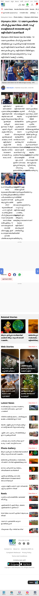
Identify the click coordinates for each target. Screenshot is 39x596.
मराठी (21, 1)
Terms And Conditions (19, 556)
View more (33, 347)
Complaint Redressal (13, 552)
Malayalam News (6, 17)
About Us (16, 549)
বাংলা (31, 1)
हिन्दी (2, 1)
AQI (23, 5)
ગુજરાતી (27, 1)
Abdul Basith (10, 88)
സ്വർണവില (24, 13)
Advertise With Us (27, 549)
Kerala (32, 9)
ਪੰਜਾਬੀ (35, 1)
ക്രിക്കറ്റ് (32, 13)
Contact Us (8, 549)
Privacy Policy (26, 552)
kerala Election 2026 (21, 9)
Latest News (7, 402)
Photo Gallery (18, 17)
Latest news (8, 9)
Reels (4, 493)
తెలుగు (17, 1)
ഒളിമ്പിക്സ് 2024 (7, 279)
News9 (7, 1)
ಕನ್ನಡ (12, 1)
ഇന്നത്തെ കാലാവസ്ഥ (10, 13)
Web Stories (7, 346)
